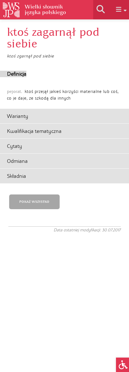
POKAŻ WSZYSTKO (34, 202)
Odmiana (17, 161)
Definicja (16, 74)
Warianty (17, 116)
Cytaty (14, 146)
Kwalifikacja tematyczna (34, 131)
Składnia (16, 176)
